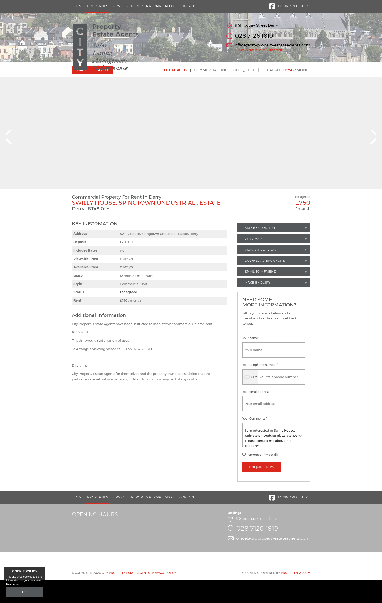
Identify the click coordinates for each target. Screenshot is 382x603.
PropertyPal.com (295, 596)
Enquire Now (262, 490)
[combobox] (250, 400)
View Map (253, 262)
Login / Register (293, 6)
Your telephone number (260, 388)
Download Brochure (265, 284)
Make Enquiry (257, 306)
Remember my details (262, 478)
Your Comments (254, 442)
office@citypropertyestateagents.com (272, 45)
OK (24, 592)
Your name (250, 361)
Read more (12, 585)
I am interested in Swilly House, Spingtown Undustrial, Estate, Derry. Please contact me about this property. (273, 458)
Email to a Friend (260, 295)
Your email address (255, 415)
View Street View (260, 273)
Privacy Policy (164, 596)
